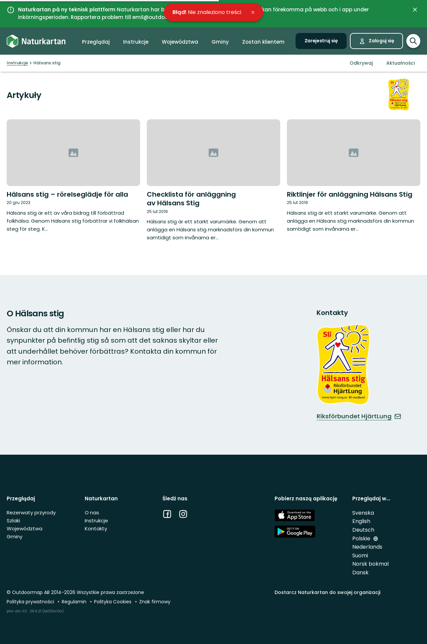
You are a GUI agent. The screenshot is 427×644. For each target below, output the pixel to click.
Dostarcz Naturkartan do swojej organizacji (327, 592)
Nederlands (367, 547)
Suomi (360, 555)
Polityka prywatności (31, 601)
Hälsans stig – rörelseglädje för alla (67, 194)
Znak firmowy (154, 601)
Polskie (362, 538)
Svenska (363, 513)
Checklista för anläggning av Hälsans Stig (191, 199)
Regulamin (75, 601)
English (361, 521)
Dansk (360, 572)
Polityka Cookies (113, 601)
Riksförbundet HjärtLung (359, 416)
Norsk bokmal (370, 564)
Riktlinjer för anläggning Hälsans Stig (349, 194)
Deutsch (363, 530)
